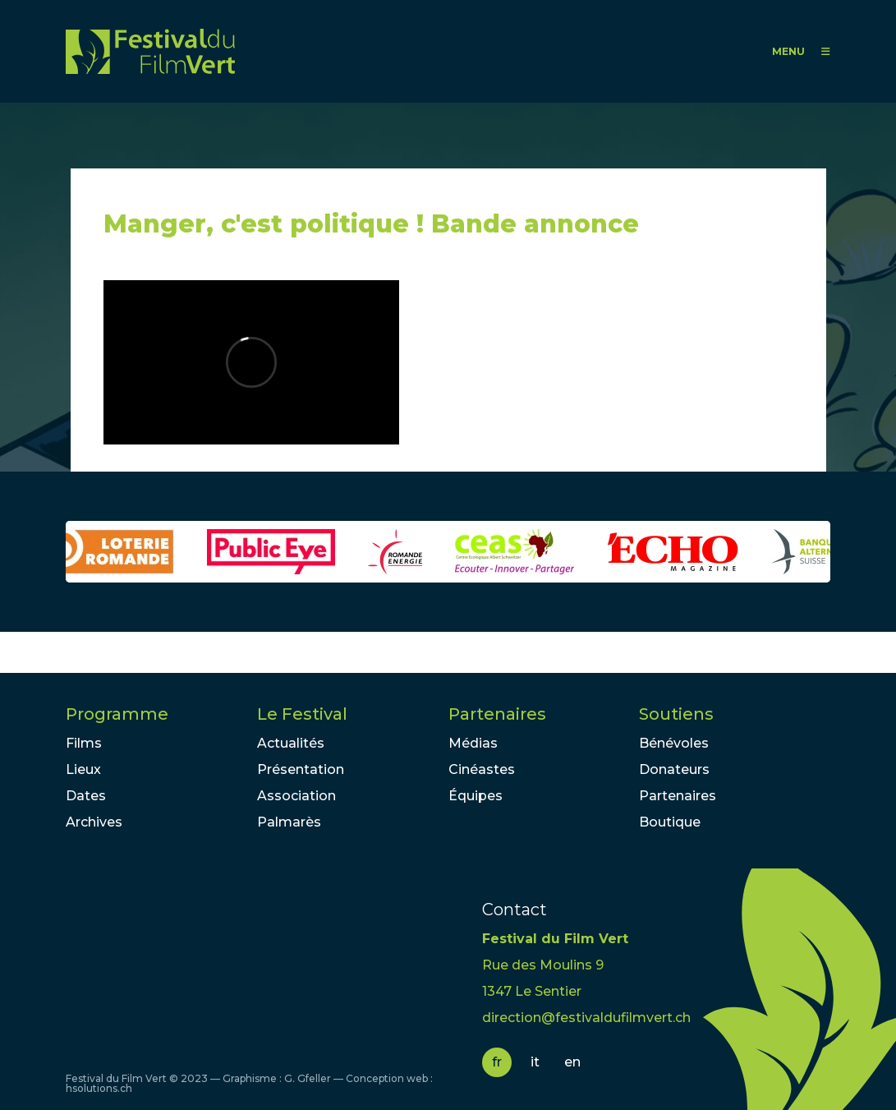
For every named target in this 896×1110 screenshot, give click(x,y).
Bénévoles (674, 743)
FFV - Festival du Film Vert (150, 51)
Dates (86, 796)
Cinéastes (481, 769)
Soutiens (676, 714)
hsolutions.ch (99, 1088)
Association (296, 796)
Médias (473, 743)
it (535, 1062)
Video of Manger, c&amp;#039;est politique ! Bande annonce (251, 362)
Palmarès (289, 822)
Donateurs (674, 769)
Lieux (83, 769)
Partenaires (497, 714)
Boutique (670, 822)
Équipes (475, 796)
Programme (117, 714)
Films (84, 743)
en (572, 1062)
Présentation (300, 769)
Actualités (290, 743)
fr (497, 1062)
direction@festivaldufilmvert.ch (586, 1017)
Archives (94, 822)
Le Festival (302, 714)
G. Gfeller (307, 1078)
